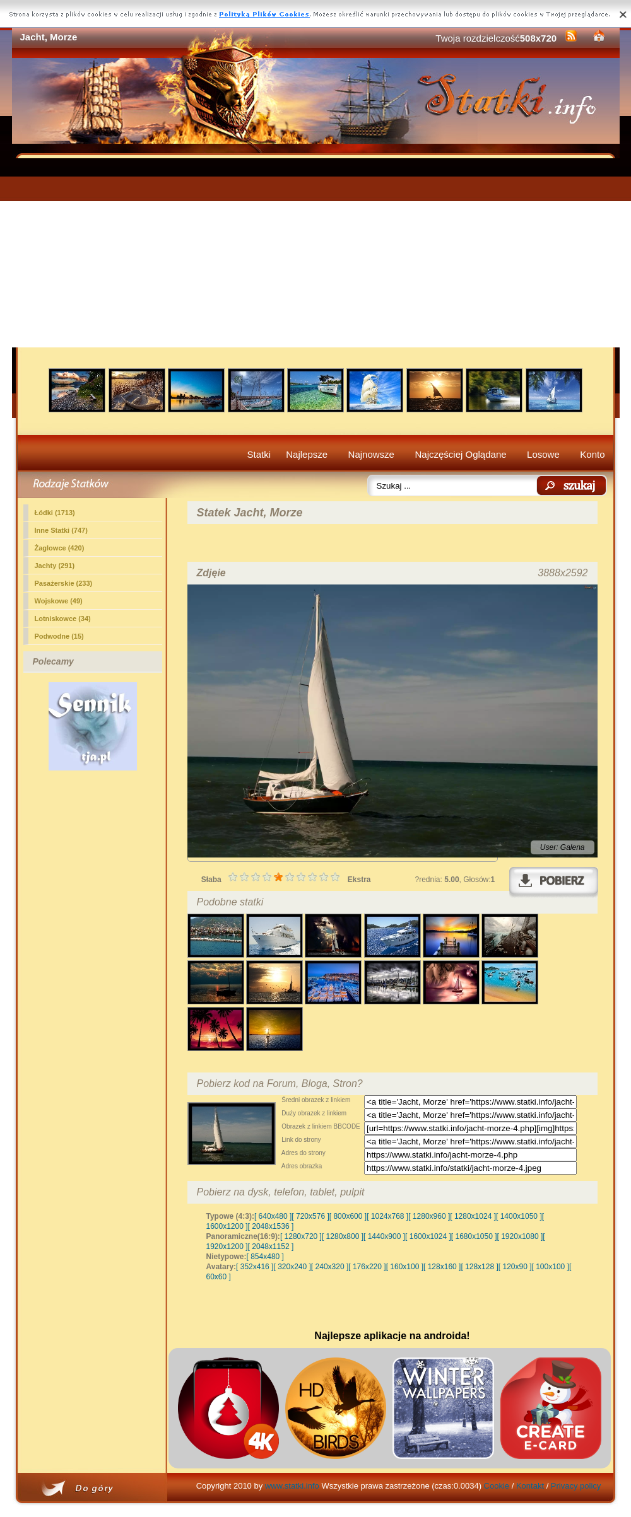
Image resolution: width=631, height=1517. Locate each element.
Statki (259, 454)
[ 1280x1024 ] (473, 1216)
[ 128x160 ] (442, 1266)
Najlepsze (306, 454)
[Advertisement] (316, 253)
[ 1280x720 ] (301, 1236)
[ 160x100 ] (404, 1266)
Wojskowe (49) (59, 601)
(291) (55, 565)
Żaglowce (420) (60, 548)
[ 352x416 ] (254, 1266)
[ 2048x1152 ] (271, 1246)
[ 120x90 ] (515, 1266)
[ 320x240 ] (291, 1266)
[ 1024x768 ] (387, 1216)
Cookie (496, 1486)
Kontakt (530, 1486)
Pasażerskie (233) (64, 583)
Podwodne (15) (59, 636)
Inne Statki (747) (61, 530)
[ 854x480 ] (265, 1256)
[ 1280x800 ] (342, 1236)
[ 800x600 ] (348, 1216)
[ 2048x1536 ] (271, 1226)
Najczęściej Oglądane (460, 454)
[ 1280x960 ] (429, 1216)
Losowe (543, 454)
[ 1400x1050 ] (519, 1216)
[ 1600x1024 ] (428, 1236)
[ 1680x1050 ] (474, 1236)
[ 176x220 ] (367, 1266)
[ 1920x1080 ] (520, 1236)
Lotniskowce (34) (63, 618)
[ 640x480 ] (273, 1216)
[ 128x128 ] (479, 1266)
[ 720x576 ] (310, 1216)
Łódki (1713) (55, 512)
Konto (592, 454)
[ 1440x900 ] (384, 1236)
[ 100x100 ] (550, 1266)
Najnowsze (371, 454)
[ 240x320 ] (329, 1266)
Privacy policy (576, 1486)
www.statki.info (292, 1486)
